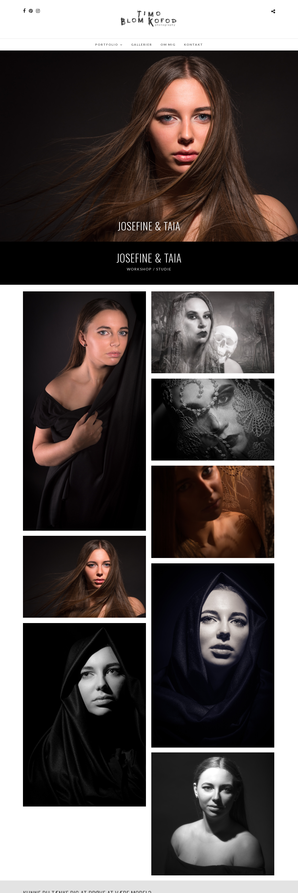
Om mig (168, 44)
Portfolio (106, 44)
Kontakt (193, 44)
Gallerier (141, 44)
